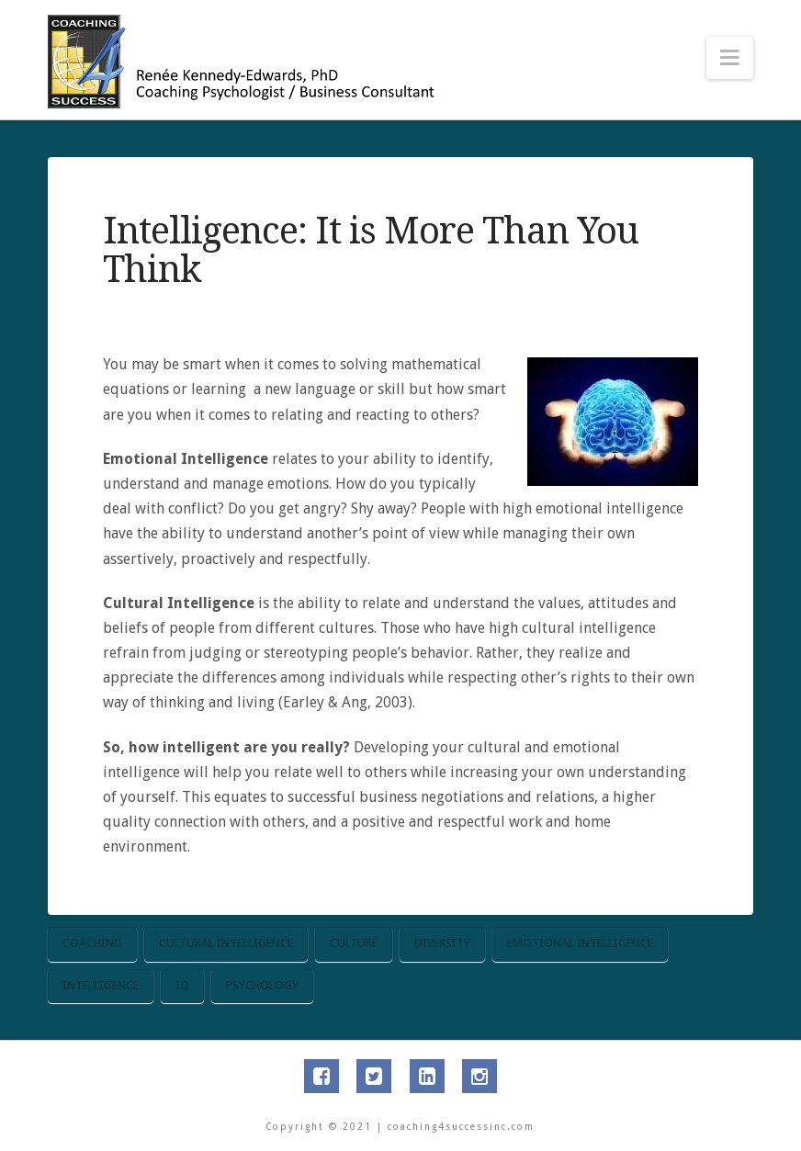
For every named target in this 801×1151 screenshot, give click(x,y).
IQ (182, 985)
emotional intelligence (580, 943)
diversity (442, 943)
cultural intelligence (226, 943)
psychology (262, 985)
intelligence (100, 985)
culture (354, 943)
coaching (92, 943)
